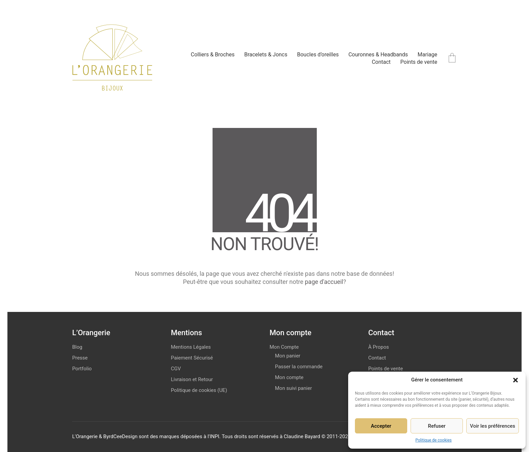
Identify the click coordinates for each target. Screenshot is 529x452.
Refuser (436, 426)
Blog (77, 347)
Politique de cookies (433, 440)
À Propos (378, 347)
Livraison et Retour (192, 379)
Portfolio (82, 369)
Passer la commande (299, 367)
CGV (176, 369)
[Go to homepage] (112, 58)
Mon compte (289, 377)
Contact (377, 358)
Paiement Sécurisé (192, 358)
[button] (515, 380)
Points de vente (385, 369)
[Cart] (452, 58)
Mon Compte (284, 347)
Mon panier (287, 356)
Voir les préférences (492, 426)
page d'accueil (324, 281)
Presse (80, 358)
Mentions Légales (191, 347)
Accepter (381, 426)
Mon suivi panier (293, 388)
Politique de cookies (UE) (199, 390)
